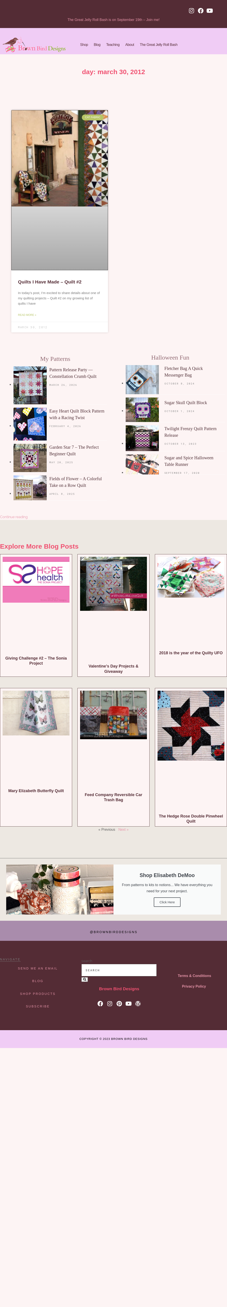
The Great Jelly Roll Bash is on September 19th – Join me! (113, 20)
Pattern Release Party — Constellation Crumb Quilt (72, 373)
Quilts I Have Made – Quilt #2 (49, 281)
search (86, 961)
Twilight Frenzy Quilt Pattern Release (190, 432)
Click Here (167, 902)
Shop (84, 45)
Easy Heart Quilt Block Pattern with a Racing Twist (76, 414)
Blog (97, 45)
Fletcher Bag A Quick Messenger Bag (183, 371)
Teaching (112, 45)
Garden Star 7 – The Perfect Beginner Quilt (74, 450)
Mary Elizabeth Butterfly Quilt (36, 791)
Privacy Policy (194, 986)
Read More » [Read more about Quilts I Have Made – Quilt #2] (27, 315)
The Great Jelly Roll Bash (158, 45)
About (129, 45)
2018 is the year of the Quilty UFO (191, 653)
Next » (123, 829)
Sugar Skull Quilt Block (185, 402)
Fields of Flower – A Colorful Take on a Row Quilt (75, 482)
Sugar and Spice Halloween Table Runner (189, 461)
